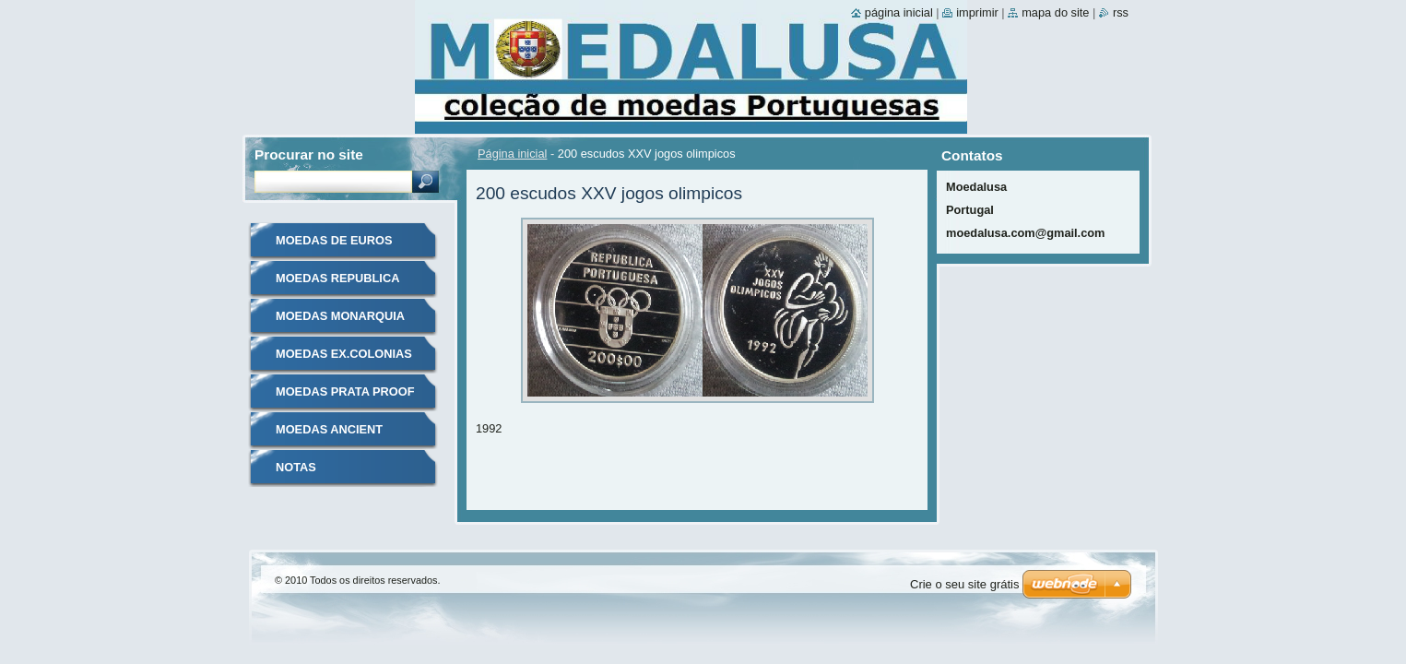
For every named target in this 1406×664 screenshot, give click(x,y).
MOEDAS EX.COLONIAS (344, 354)
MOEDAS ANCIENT (329, 429)
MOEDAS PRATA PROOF (345, 391)
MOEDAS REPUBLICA (337, 278)
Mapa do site (1055, 12)
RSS (1120, 12)
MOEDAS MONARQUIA (340, 316)
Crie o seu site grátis (965, 584)
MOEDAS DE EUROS (334, 240)
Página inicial (512, 153)
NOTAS (296, 467)
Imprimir (977, 12)
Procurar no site (308, 154)
